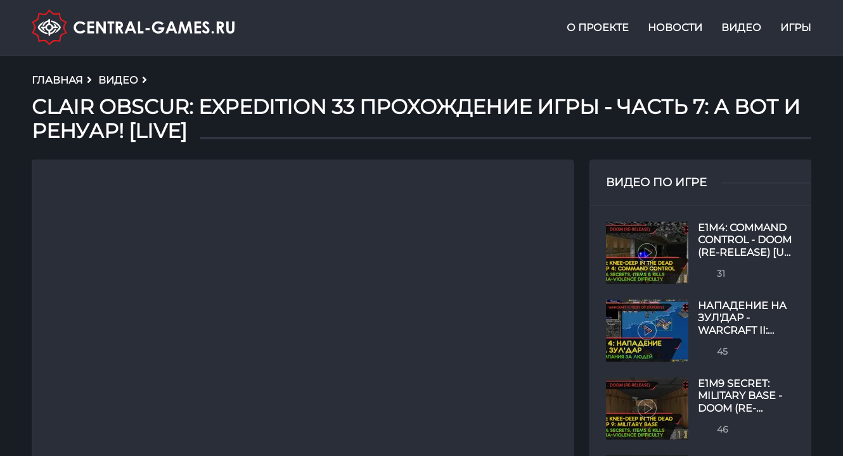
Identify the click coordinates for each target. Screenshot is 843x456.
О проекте (598, 28)
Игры (795, 28)
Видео (741, 28)
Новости (675, 28)
